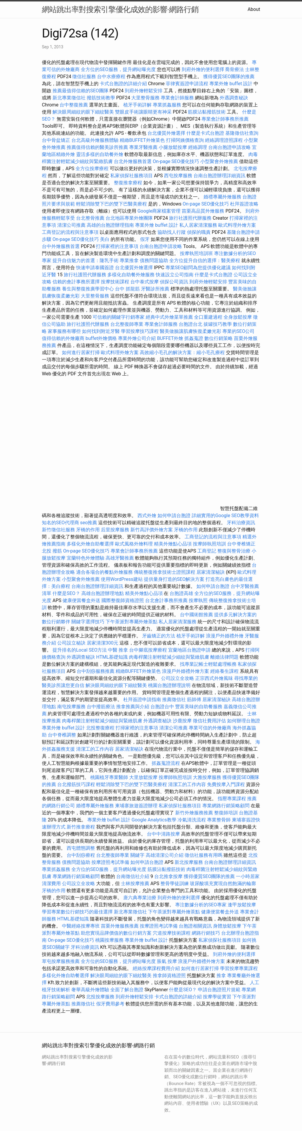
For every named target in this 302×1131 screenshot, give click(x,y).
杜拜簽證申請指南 (142, 699)
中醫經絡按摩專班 (81, 926)
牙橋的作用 (88, 529)
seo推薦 (88, 522)
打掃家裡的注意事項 (117, 246)
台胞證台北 (190, 324)
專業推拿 (129, 260)
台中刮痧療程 (81, 855)
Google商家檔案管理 (159, 211)
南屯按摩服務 (72, 706)
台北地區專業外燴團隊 (130, 218)
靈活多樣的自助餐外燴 (99, 154)
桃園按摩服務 (110, 940)
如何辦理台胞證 (243, 721)
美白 (104, 239)
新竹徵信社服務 (58, 529)
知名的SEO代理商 (60, 522)
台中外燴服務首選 (61, 246)
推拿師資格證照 (170, 975)
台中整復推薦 (74, 105)
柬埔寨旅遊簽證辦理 (136, 805)
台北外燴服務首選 (133, 161)
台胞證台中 (162, 706)
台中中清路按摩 (164, 834)
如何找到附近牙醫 (101, 331)
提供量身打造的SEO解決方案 (174, 579)
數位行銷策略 (218, 338)
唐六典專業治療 (139, 897)
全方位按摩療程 (92, 168)
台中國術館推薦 (197, 614)
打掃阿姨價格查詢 (185, 140)
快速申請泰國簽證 (95, 267)
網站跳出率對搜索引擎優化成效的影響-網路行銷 (120, 9)
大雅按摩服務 (207, 777)
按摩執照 (198, 600)
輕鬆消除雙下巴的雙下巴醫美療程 (111, 204)
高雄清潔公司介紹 (164, 855)
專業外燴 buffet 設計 (230, 83)
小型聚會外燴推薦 (219, 161)
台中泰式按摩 (144, 282)
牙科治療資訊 (241, 522)
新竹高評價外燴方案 (151, 529)
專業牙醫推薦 (143, 147)
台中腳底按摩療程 (148, 650)
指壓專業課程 (232, 798)
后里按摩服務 (115, 529)
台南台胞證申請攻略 (229, 147)
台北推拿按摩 (168, 876)
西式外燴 (146, 515)
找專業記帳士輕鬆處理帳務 (208, 664)
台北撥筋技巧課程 (76, 784)
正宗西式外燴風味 (214, 678)
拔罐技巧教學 (218, 324)
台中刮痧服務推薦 (96, 671)
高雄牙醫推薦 (120, 558)
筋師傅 (194, 699)
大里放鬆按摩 (144, 777)
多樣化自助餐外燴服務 (131, 274)
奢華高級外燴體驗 (90, 989)
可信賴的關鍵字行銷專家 (119, 317)
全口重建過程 (208, 317)
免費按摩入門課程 (226, 784)
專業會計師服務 (177, 98)
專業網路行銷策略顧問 (226, 805)
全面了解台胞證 (126, 989)
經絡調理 (197, 147)
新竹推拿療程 (81, 827)
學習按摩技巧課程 (140, 331)
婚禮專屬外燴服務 (222, 197)
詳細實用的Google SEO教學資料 (225, 515)
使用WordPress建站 (122, 579)
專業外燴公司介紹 (137, 338)
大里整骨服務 (145, 98)
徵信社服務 (84, 76)
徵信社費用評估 (209, 721)
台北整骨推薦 (90, 218)
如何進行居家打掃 (81, 352)
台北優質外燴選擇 (166, 133)
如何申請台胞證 (174, 515)
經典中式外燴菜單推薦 (169, 317)
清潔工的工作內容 (95, 749)
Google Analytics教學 (154, 820)
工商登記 (206, 551)
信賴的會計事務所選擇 (76, 282)
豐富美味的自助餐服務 (198, 706)
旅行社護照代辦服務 (190, 218)
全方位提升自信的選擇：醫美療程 (204, 260)
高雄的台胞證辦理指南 (110, 225)
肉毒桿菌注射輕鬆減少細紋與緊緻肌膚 (169, 657)
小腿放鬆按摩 (173, 147)
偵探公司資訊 (174, 282)
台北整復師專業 (126, 324)
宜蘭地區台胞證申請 (189, 650)
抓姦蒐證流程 (166, 763)
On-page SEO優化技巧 (176, 161)
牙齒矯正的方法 (158, 636)
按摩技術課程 (115, 282)
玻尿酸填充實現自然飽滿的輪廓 (223, 883)
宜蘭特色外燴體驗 (85, 558)
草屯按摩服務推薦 (61, 961)
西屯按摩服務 (178, 175)
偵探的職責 (199, 232)
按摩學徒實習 (217, 997)
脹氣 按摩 (167, 961)
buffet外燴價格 (101, 338)
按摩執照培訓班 (197, 253)
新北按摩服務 (189, 862)
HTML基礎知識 (112, 657)
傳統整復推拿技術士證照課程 (165, 572)
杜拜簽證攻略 (244, 204)
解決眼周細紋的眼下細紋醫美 (83, 112)
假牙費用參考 (110, 1004)
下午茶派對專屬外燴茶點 (131, 621)
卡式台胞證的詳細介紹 (123, 83)
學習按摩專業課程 (239, 968)
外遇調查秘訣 (234, 98)
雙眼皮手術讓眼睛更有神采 (143, 112)
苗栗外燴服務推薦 (120, 926)
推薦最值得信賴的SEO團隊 (80, 90)
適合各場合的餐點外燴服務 (104, 572)
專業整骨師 (219, 820)
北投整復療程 (100, 728)
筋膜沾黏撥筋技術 (207, 112)
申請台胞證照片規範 (219, 989)
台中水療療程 (112, 76)
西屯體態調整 (81, 848)
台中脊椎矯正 (241, 544)
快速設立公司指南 (174, 274)
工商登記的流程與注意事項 (70, 232)
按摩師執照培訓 (210, 544)
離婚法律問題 (224, 657)
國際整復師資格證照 (123, 600)
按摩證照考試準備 (110, 862)
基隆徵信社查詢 (241, 133)
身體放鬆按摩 (227, 926)
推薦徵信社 (174, 699)
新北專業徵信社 (69, 98)
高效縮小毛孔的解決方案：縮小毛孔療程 (182, 352)
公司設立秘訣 (71, 643)
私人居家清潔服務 (198, 225)
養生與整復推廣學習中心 (88, 289)
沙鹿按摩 (182, 721)
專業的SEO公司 (238, 331)
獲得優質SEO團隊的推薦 (229, 76)
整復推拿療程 (128, 182)
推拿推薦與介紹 (132, 706)
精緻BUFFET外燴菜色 (143, 140)
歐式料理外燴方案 (237, 225)
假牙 (145, 239)
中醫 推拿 (118, 650)
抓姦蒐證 (193, 338)
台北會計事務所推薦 (166, 600)
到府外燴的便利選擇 (203, 69)
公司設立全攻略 (177, 678)
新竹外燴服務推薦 (194, 813)
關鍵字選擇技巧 (87, 621)
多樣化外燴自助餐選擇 (91, 544)
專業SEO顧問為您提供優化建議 (198, 267)
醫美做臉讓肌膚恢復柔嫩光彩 (190, 331)
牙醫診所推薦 (155, 289)
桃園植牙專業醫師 (109, 777)
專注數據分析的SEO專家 (200, 905)
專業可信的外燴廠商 (210, 728)
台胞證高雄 (181, 593)
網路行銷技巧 (206, 933)
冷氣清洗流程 (192, 820)
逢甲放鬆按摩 (242, 905)
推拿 (221, 975)
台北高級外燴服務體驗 (95, 140)
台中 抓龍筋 (127, 289)
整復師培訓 (226, 813)
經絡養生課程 (225, 671)
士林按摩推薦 (135, 883)
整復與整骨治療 (233, 551)
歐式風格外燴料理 (134, 544)
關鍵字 (137, 855)
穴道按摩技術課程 (172, 933)
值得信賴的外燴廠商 (63, 338)
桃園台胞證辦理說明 (169, 685)
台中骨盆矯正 (56, 140)
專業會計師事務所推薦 (225, 119)
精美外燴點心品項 (173, 544)
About (253, 9)
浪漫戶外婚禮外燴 (225, 636)
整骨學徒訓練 (175, 883)
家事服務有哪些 (64, 331)
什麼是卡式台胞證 (205, 133)
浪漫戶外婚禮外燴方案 (186, 671)
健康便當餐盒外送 (81, 600)
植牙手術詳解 (137, 105)
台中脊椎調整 (62, 735)
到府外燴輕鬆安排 (144, 90)
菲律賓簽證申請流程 (187, 83)
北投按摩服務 (100, 997)
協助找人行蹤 (171, 232)
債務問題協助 (154, 260)
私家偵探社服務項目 (131, 175)
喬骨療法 (234, 69)
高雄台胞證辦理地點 (102, 593)
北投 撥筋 (52, 551)
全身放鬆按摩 (238, 317)
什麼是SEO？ (66, 593)
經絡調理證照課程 (224, 140)
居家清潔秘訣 (210, 572)
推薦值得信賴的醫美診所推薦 (97, 147)
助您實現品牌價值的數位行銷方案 (116, 933)
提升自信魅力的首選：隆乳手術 (85, 260)
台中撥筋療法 (101, 706)
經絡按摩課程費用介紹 (157, 968)
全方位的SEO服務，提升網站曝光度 (118, 69)
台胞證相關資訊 (195, 926)
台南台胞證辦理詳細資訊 (219, 175)
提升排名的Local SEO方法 (79, 650)
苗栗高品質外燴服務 (203, 211)
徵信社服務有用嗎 (203, 855)
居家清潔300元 (102, 643)
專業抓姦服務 (167, 105)
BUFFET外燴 (170, 338)
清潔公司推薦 (71, 225)
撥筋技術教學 (101, 98)
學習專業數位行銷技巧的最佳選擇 (77, 912)
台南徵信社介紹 (132, 876)
